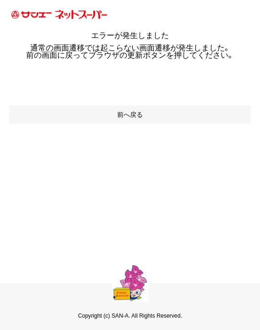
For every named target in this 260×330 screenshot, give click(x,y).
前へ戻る (130, 114)
